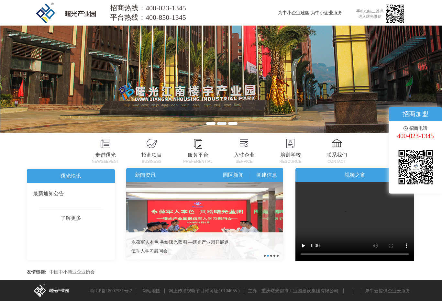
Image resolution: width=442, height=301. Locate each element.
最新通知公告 (48, 193)
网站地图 (150, 290)
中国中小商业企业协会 (72, 272)
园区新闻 (233, 175)
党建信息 (266, 175)
